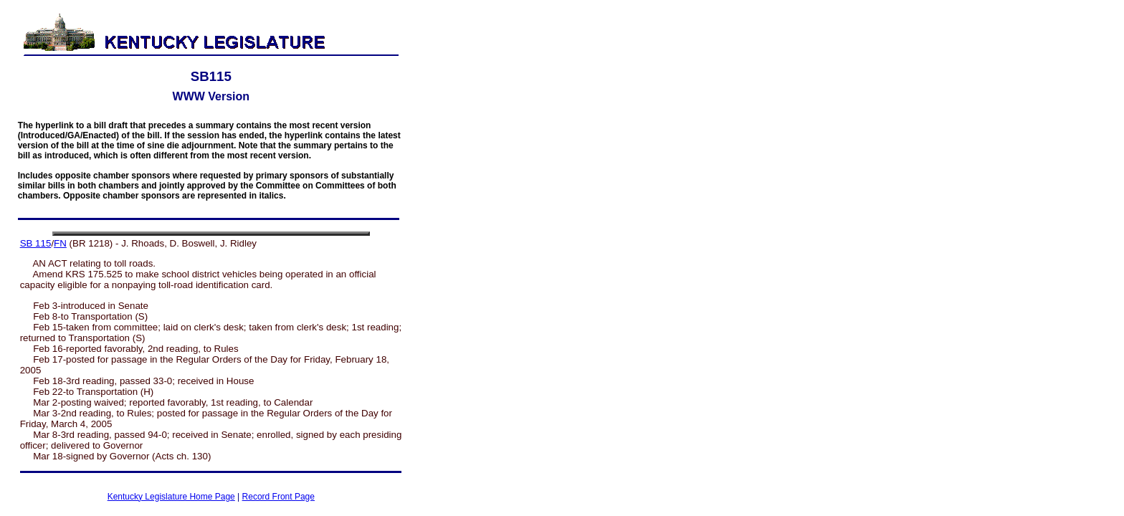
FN (60, 243)
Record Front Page (278, 497)
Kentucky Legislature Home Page (171, 497)
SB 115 (36, 243)
